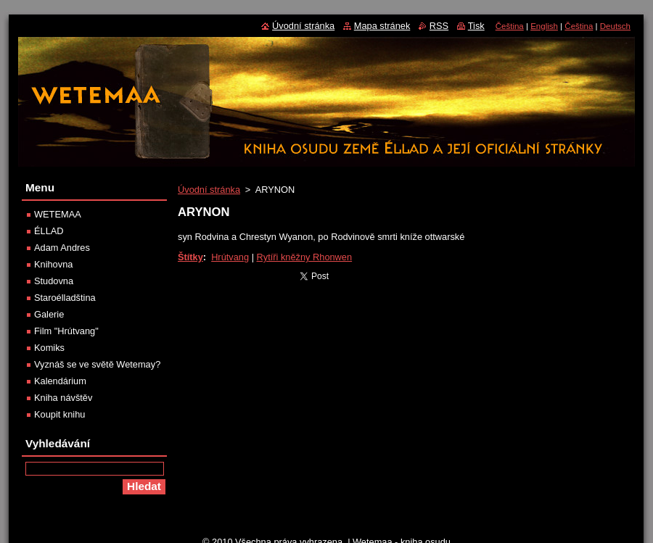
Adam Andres (62, 247)
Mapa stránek (382, 25)
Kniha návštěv (63, 397)
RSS (439, 25)
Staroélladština (65, 297)
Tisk (476, 25)
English (544, 26)
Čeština (510, 26)
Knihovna (53, 264)
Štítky (190, 257)
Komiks (49, 347)
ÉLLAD (49, 230)
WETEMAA (57, 214)
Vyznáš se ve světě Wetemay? (97, 364)
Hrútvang (230, 257)
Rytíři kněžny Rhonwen (305, 257)
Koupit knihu (59, 414)
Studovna (53, 280)
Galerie (49, 314)
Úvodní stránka (209, 189)
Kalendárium (60, 381)
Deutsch (615, 26)
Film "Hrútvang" (66, 331)
